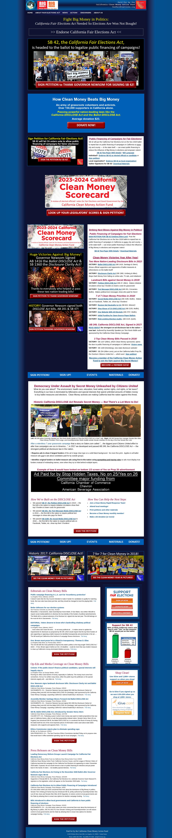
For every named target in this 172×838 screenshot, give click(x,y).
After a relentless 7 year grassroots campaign (51, 444)
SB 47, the (56, 503)
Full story (55, 618)
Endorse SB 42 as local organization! (121, 161)
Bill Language (128, 153)
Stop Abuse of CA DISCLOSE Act (111, 309)
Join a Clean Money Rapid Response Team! (107, 503)
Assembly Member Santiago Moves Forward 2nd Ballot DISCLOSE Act (59, 699)
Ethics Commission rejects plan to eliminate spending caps (55, 729)
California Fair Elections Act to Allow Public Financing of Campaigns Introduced (64, 785)
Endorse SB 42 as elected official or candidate (118, 156)
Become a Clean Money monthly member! (107, 513)
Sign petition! (94, 158)
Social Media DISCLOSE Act (109, 299)
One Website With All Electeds (110, 312)
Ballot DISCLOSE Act (106, 264)
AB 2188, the (59, 519)
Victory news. (136, 344)
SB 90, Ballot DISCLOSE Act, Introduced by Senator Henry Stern (57, 712)
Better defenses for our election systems (47, 608)
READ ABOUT (94, 328)
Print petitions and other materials (104, 510)
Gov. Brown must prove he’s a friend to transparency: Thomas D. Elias (60, 641)
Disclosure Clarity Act (107, 273)
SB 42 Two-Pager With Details (109, 153)
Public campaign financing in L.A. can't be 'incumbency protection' (58, 595)
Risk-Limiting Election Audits (110, 319)
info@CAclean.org (100, 837)
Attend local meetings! (99, 506)
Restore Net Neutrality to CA (109, 305)
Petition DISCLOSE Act (107, 283)
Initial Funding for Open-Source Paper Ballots (116, 315)
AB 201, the (61, 511)
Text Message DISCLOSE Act (110, 289)
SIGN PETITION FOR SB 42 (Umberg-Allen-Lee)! (108, 237)
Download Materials (121, 164)
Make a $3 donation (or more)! (102, 517)
